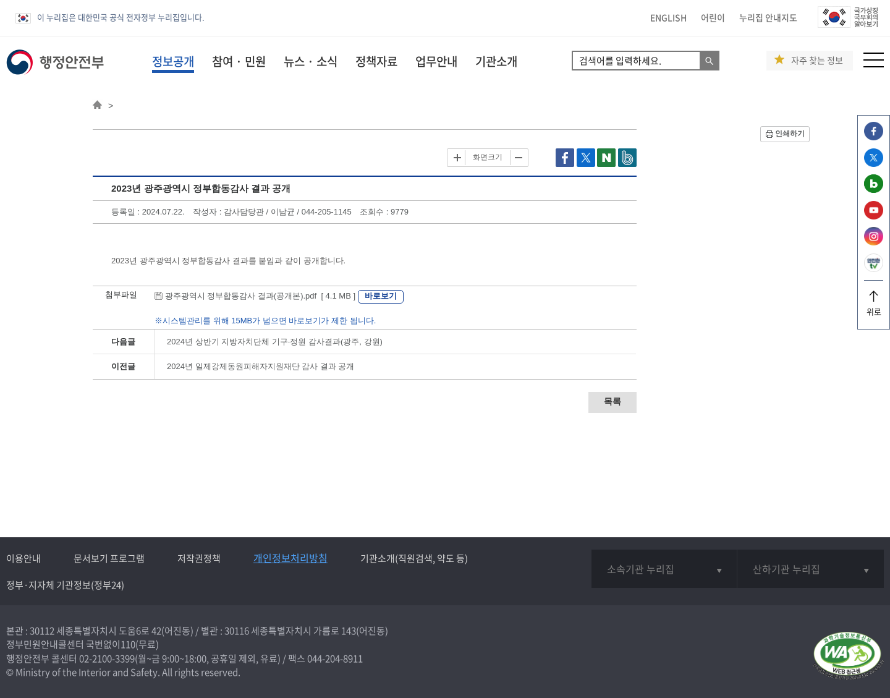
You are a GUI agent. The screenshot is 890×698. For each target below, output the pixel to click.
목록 (612, 401)
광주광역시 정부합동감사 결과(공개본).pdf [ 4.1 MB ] (256, 295)
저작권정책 (199, 558)
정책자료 (376, 61)
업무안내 (436, 61)
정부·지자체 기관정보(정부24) (65, 585)
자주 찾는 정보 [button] (817, 60)
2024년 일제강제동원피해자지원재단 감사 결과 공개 (260, 366)
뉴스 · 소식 (310, 61)
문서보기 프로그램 (109, 558)
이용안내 (23, 558)
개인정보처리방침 (290, 557)
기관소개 (496, 61)
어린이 (713, 17)
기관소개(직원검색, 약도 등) (414, 558)
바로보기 (381, 295)
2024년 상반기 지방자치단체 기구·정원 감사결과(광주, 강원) (275, 341)
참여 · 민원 (239, 61)
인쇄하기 (790, 133)
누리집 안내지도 (768, 17)
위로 (873, 307)
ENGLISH (668, 17)
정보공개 (173, 61)
